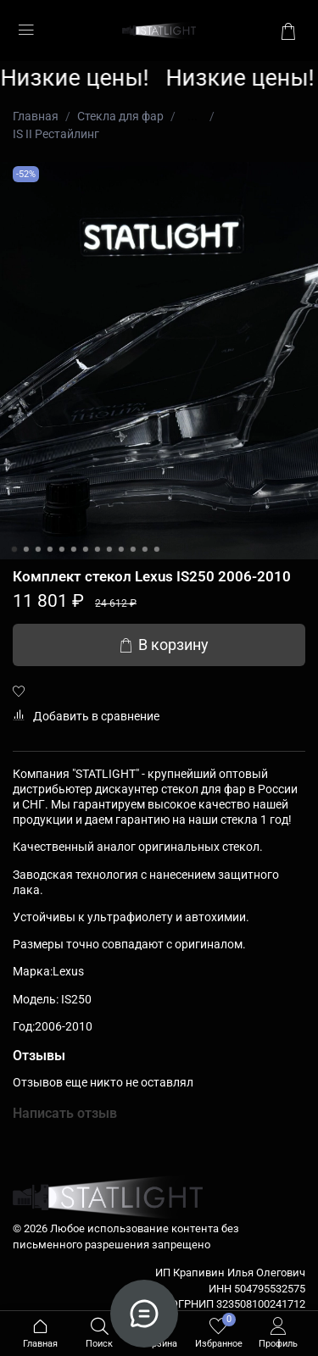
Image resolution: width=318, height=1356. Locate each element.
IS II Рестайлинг (56, 134)
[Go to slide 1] (13, 549)
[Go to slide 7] (84, 549)
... (192, 116)
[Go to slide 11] (132, 549)
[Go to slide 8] (96, 549)
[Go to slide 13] (156, 549)
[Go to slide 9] (108, 549)
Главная (36, 116)
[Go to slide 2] (25, 549)
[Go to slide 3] (37, 549)
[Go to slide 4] (49, 549)
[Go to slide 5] (61, 549)
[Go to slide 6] (72, 549)
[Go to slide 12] (144, 549)
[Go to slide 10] (120, 549)
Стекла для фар (120, 116)
